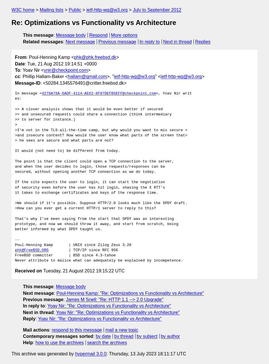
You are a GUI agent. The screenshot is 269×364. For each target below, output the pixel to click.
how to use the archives (60, 342)
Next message (80, 41)
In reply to (150, 41)
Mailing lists (51, 9)
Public (75, 9)
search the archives (107, 342)
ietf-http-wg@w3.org (106, 9)
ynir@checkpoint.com (66, 70)
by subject (147, 336)
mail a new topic (121, 330)
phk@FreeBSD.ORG (32, 250)
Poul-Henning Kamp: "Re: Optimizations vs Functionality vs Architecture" (130, 293)
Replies (202, 41)
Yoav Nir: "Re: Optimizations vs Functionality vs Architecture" (109, 305)
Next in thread (177, 41)
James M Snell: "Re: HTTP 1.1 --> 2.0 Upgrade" (114, 299)
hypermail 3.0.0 (90, 353)
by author (170, 336)
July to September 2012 (157, 9)
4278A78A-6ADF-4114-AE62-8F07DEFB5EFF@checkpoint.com (99, 93)
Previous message (117, 41)
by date (103, 336)
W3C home (22, 9)
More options (124, 35)
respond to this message (77, 330)
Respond (98, 35)
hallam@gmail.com (87, 76)
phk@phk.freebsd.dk (95, 57)
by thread (123, 336)
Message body (71, 35)
